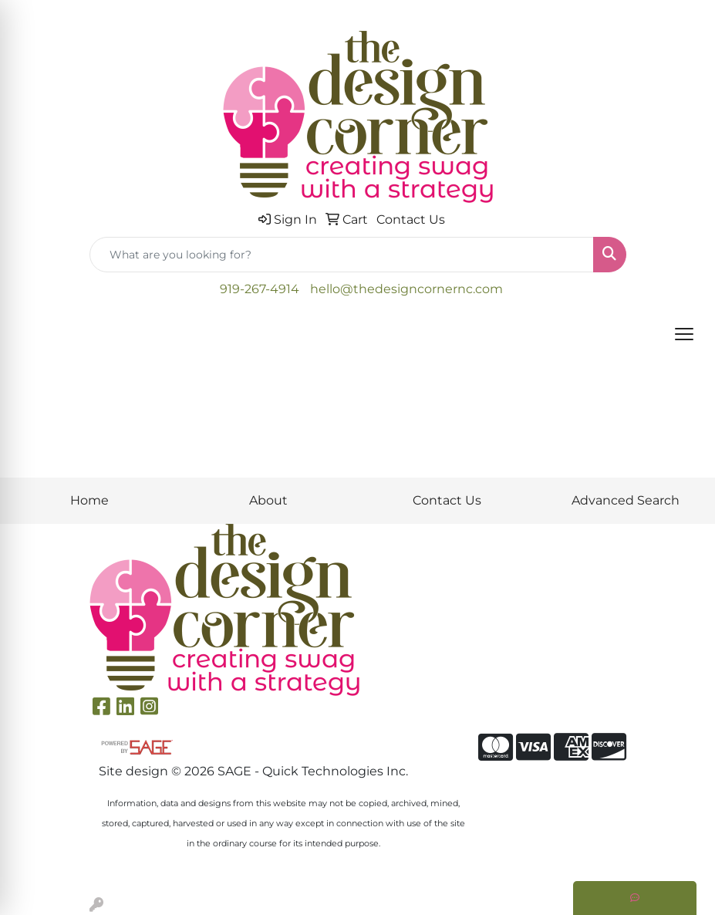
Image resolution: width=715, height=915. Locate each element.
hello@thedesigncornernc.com (406, 289)
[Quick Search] (341, 254)
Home (89, 500)
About (268, 500)
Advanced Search (626, 500)
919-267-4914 (259, 289)
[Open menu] (684, 334)
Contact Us (447, 500)
